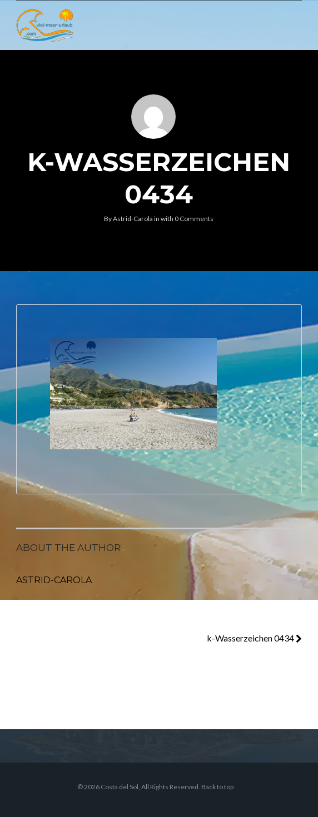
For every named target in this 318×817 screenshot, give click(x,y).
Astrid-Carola (133, 218)
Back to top (217, 787)
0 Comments (194, 218)
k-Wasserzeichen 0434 (254, 638)
